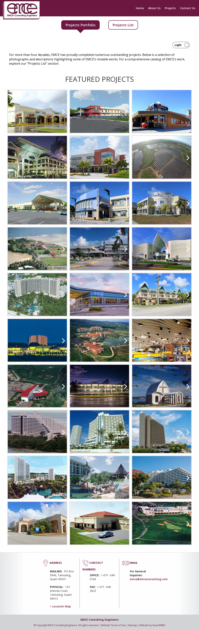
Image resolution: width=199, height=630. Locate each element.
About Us (154, 8)
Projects (170, 8)
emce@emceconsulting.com (149, 579)
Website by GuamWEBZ (152, 625)
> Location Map (60, 606)
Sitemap (132, 625)
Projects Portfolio (80, 25)
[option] (37, 111)
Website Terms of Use (113, 625)
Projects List (123, 25)
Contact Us (187, 8)
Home (140, 8)
